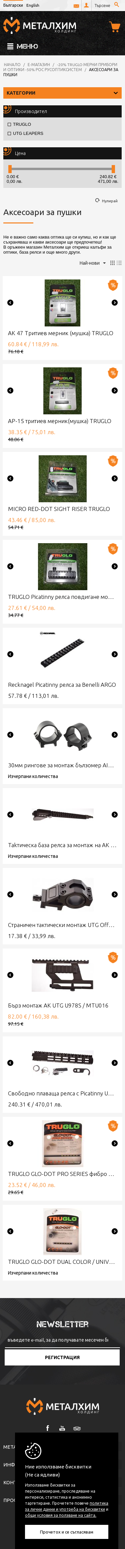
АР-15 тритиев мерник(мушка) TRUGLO (59, 421)
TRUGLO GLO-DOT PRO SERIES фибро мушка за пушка (62, 1174)
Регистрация (62, 1357)
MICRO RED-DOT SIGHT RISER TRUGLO (59, 509)
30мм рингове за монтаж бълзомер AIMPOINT (62, 765)
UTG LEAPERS (25, 133)
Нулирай (110, 200)
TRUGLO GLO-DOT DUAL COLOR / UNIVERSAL (62, 1261)
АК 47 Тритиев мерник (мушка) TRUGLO (60, 333)
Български (13, 5)
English (32, 5)
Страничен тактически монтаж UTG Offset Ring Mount (62, 925)
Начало (12, 64)
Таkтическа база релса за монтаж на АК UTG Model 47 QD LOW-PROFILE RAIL (62, 845)
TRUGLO (19, 124)
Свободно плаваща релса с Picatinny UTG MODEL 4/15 (62, 1093)
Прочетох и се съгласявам (66, 1532)
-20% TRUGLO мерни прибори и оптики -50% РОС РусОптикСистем (60, 67)
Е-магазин (39, 64)
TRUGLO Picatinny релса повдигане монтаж (62, 596)
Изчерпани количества (33, 776)
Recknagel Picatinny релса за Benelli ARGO (62, 684)
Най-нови (93, 263)
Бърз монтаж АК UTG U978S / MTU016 (58, 1005)
